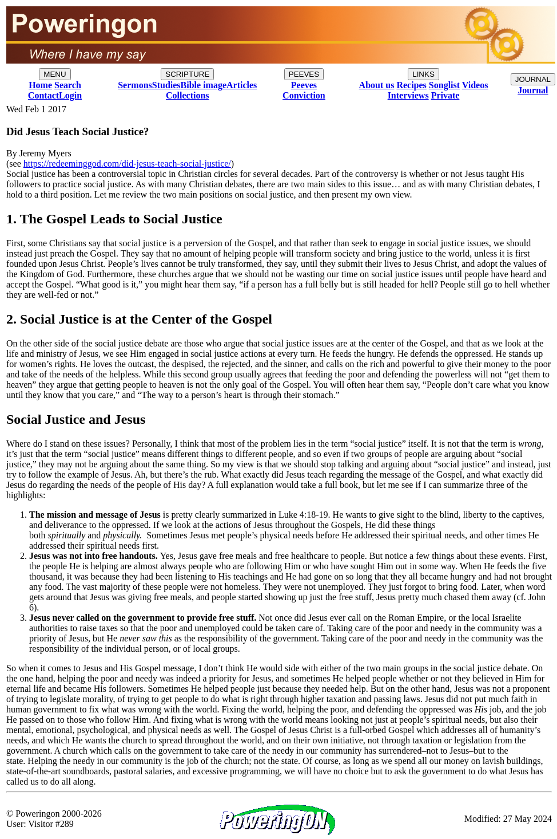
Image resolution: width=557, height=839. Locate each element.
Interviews (408, 95)
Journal (533, 90)
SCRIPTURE (187, 74)
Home (40, 85)
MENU (54, 74)
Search (67, 85)
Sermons (135, 85)
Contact (43, 95)
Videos (475, 85)
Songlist (444, 85)
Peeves (304, 85)
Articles (241, 85)
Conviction (304, 95)
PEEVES (304, 74)
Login (70, 95)
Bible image (203, 85)
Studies (166, 85)
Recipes (411, 85)
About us (377, 85)
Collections (187, 95)
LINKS (423, 74)
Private (445, 95)
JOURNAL (533, 79)
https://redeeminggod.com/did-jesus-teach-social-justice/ (127, 163)
